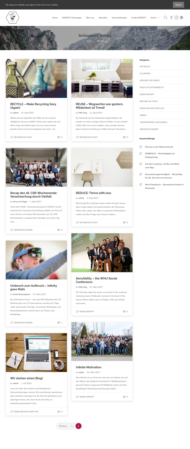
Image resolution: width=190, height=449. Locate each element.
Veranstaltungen (119, 17)
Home (55, 17)
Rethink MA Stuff (23, 137)
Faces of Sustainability (152, 87)
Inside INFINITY (138, 17)
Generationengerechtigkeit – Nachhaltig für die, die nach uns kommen (163, 176)
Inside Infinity (87, 311)
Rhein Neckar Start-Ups (26, 411)
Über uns (90, 17)
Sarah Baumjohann (22, 294)
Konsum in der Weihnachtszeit (159, 147)
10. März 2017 (93, 372)
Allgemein (145, 73)
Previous (63, 426)
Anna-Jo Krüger (20, 201)
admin (16, 112)
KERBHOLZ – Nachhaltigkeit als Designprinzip (160, 155)
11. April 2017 (96, 112)
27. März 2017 (39, 294)
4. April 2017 (93, 198)
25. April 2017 (27, 112)
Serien (153, 17)
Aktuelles (103, 17)
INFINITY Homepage (71, 17)
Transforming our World (153, 122)
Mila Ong (83, 112)
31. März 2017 (96, 287)
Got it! (178, 4)
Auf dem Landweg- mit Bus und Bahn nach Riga (162, 166)
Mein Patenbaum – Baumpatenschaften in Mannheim (164, 186)
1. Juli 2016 (26, 383)
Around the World (150, 80)
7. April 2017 (36, 201)
